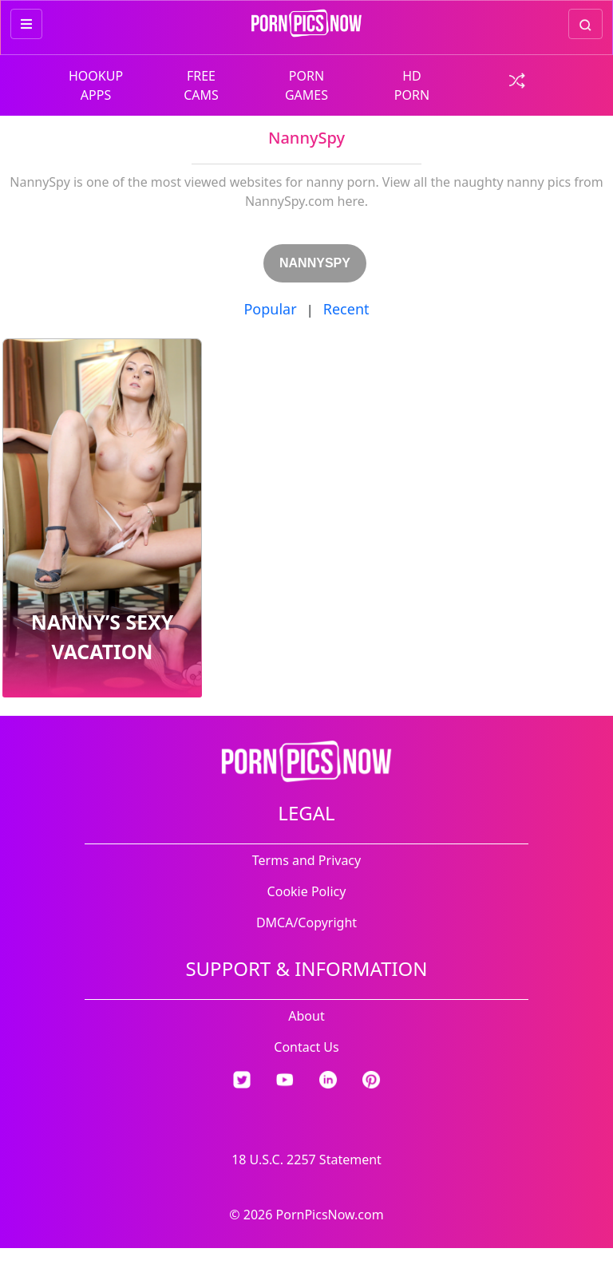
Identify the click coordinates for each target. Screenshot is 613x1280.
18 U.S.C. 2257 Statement (306, 1159)
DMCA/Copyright (306, 922)
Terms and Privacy (306, 860)
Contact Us (306, 1047)
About (306, 1016)
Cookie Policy (306, 891)
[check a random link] (517, 79)
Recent (346, 308)
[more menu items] (26, 24)
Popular (269, 308)
